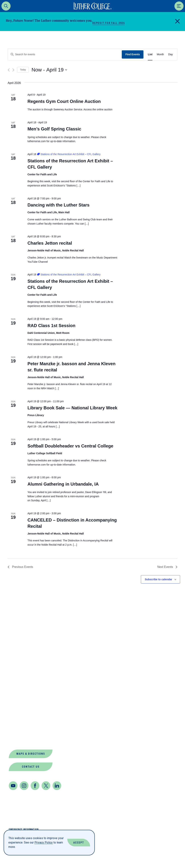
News (13, 715)
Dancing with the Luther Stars (58, 204)
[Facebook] (35, 785)
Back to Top (165, 626)
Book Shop (18, 671)
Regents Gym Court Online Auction (64, 101)
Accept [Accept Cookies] (78, 842)
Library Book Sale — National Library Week (72, 407)
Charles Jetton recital (50, 243)
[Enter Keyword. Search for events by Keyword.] (65, 54)
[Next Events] (13, 70)
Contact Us (31, 766)
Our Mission (19, 732)
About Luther (20, 662)
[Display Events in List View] (150, 54)
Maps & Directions (30, 753)
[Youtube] (13, 785)
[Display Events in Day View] (170, 54)
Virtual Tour (20, 741)
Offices (15, 724)
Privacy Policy (43, 842)
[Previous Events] (9, 70)
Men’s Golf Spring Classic (54, 128)
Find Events (132, 54)
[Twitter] (46, 785)
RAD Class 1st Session (51, 325)
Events (15, 697)
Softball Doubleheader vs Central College (70, 445)
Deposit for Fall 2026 (108, 23)
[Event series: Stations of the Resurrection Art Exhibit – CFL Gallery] (68, 154)
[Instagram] (24, 785)
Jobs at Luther (22, 706)
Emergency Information (24, 829)
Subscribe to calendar (158, 579)
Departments (20, 680)
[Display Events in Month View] (160, 54)
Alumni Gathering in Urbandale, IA (63, 484)
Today (23, 69)
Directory (17, 689)
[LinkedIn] (56, 785)
